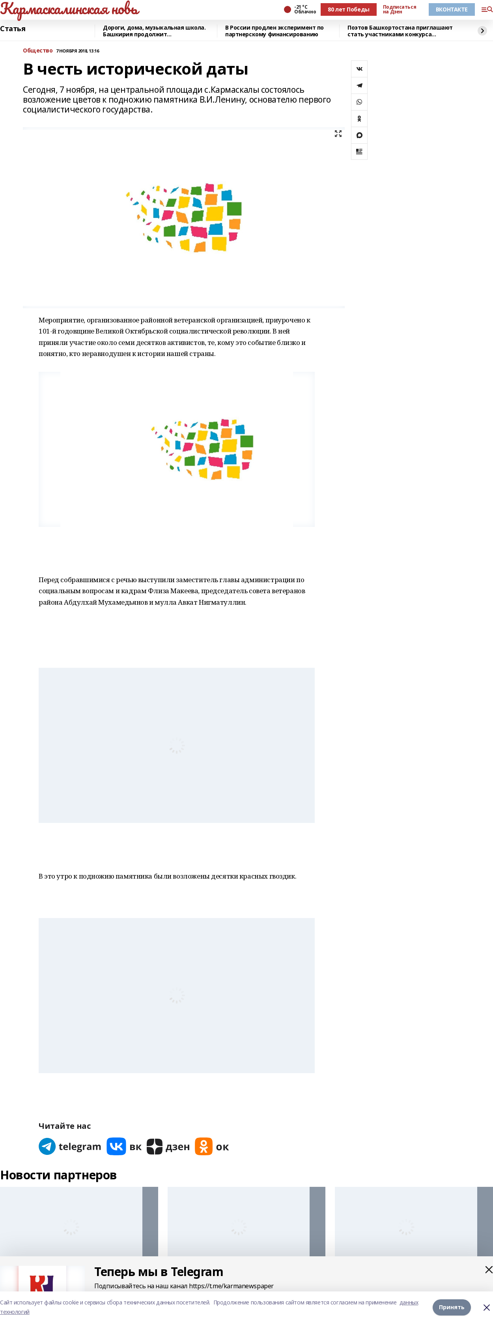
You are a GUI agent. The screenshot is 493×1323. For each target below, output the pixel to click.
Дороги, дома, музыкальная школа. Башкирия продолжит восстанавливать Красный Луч (154, 30)
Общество (38, 50)
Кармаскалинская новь (69, 8)
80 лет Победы (349, 9)
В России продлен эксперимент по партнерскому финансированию (274, 30)
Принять (452, 1307)
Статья (12, 28)
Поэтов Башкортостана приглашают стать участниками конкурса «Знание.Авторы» (400, 30)
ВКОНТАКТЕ (452, 9)
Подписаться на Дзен (399, 9)
